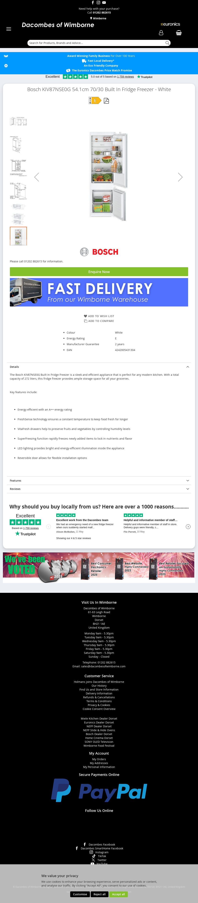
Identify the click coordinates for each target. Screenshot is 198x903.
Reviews (15, 489)
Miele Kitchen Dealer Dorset (99, 718)
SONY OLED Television (99, 742)
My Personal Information (99, 767)
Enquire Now (99, 271)
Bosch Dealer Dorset (99, 734)
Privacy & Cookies (99, 705)
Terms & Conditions (99, 701)
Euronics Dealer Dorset (99, 722)
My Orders (99, 759)
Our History (99, 685)
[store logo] (57, 25)
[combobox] (98, 43)
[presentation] (99, 367)
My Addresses (99, 763)
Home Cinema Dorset (99, 738)
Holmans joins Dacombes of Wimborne (99, 682)
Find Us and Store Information (99, 689)
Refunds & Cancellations (99, 697)
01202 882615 (106, 662)
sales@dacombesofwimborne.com (103, 666)
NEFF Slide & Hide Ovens (99, 730)
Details (14, 367)
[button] (36, 177)
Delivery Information (99, 693)
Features (15, 480)
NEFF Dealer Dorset (99, 726)
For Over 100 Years (101, 56)
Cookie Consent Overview (99, 709)
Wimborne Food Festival (99, 745)
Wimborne (99, 18)
